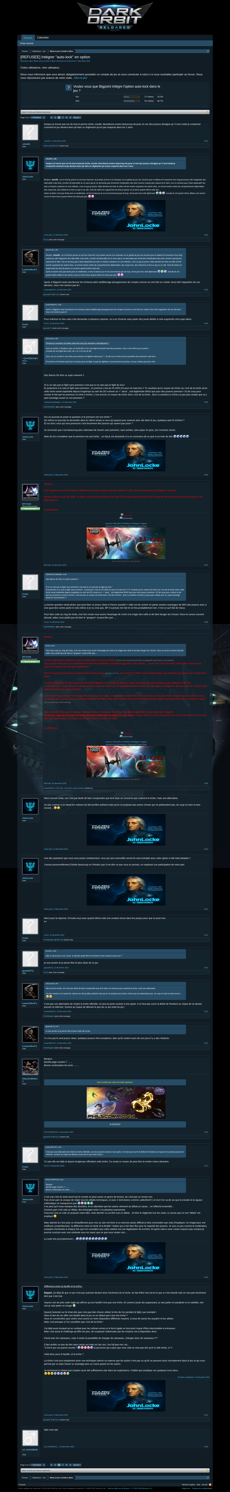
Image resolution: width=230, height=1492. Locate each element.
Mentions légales (188, 1485)
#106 (206, 475)
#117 (206, 1166)
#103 (206, 290)
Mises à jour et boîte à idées (45, 61)
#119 (206, 1415)
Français (22, 1485)
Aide (198, 1485)
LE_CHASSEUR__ (30, 1451)
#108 (206, 622)
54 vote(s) (149, 101)
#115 (206, 1043)
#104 (206, 323)
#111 (206, 909)
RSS (210, 1484)
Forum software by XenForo (40, 1488)
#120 (206, 1447)
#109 (206, 783)
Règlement (186, 1488)
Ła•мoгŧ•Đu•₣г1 (29, 269)
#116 (206, 1132)
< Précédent (36, 117)
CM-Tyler (59, 788)
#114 (206, 1011)
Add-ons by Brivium (130, 1488)
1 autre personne (77, 788)
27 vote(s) (149, 96)
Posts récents (27, 43)
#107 (206, 565)
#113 (206, 968)
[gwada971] (48, 294)
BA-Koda (26, 504)
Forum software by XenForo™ (84, 1488)
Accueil (204, 1485)
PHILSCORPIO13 (30, 1080)
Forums (28, 38)
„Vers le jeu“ (80, 77)
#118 (206, 1277)
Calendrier (43, 37)
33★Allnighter (49, 940)
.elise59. (26, 144)
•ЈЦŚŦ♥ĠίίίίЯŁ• (49, 407)
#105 (206, 402)
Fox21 (56, 146)
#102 (206, 235)
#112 (206, 935)
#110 (206, 849)
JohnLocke (71, 61)
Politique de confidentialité (202, 1488)
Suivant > (77, 117)
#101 (206, 141)
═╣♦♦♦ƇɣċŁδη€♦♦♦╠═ (30, 359)
